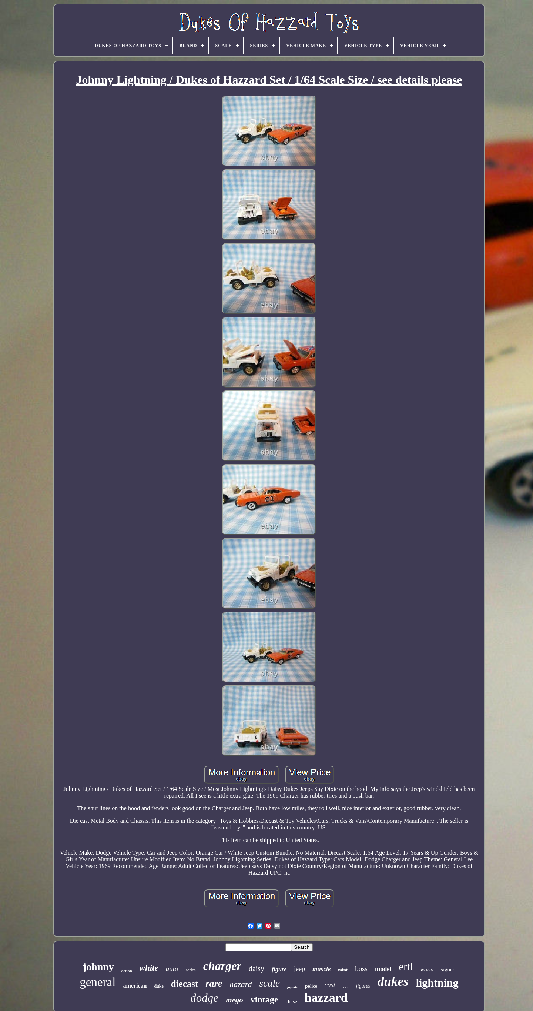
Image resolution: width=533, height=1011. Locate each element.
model (383, 968)
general (97, 982)
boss (361, 968)
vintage (264, 999)
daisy (256, 968)
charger (222, 965)
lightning (437, 983)
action (126, 970)
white (149, 967)
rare (213, 983)
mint (343, 969)
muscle (321, 968)
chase (291, 1001)
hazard (240, 984)
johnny (98, 966)
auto (172, 968)
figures (363, 986)
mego (234, 999)
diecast (184, 984)
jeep (299, 968)
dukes (393, 981)
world (426, 969)
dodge (204, 997)
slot (346, 987)
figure (279, 969)
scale (269, 983)
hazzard (326, 997)
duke (158, 986)
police (311, 986)
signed (448, 969)
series (190, 969)
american (135, 985)
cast (330, 985)
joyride (292, 987)
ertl (406, 966)
